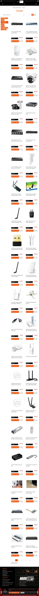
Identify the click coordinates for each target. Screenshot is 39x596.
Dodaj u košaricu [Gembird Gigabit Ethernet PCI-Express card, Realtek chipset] (29, 528)
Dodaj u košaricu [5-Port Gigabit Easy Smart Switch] (29, 122)
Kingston (2, 18)
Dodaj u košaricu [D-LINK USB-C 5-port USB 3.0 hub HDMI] (29, 474)
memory (6, 18)
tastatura (2, 27)
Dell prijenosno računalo (4, 22)
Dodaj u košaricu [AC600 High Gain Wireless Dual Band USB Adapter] (15, 284)
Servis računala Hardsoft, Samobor (7, 582)
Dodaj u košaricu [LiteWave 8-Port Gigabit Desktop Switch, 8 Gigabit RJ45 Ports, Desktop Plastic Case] (29, 555)
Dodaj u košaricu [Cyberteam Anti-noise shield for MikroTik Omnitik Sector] (29, 447)
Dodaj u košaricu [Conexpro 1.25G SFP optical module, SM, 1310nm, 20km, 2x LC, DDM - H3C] (15, 447)
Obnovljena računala (5, 585)
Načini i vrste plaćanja (22, 582)
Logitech (2, 24)
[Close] (14, 593)
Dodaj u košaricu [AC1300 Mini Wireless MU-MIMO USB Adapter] (29, 230)
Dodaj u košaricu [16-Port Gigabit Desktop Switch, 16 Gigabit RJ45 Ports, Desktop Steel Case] (29, 41)
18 (29, 560)
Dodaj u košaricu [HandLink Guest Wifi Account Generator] (15, 555)
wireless (6, 27)
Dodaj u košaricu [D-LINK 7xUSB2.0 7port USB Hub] (15, 474)
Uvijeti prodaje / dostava (6, 579)
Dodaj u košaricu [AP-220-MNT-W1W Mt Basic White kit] (29, 311)
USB (5, 29)
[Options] (22, 592)
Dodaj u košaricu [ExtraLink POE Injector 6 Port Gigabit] (15, 528)
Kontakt (20, 579)
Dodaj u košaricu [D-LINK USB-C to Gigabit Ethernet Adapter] (29, 501)
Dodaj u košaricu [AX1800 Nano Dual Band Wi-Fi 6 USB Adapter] (15, 420)
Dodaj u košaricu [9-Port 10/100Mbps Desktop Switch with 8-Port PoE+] (15, 176)
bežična (2, 29)
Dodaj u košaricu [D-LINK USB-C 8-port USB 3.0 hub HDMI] (15, 501)
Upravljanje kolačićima (23, 585)
